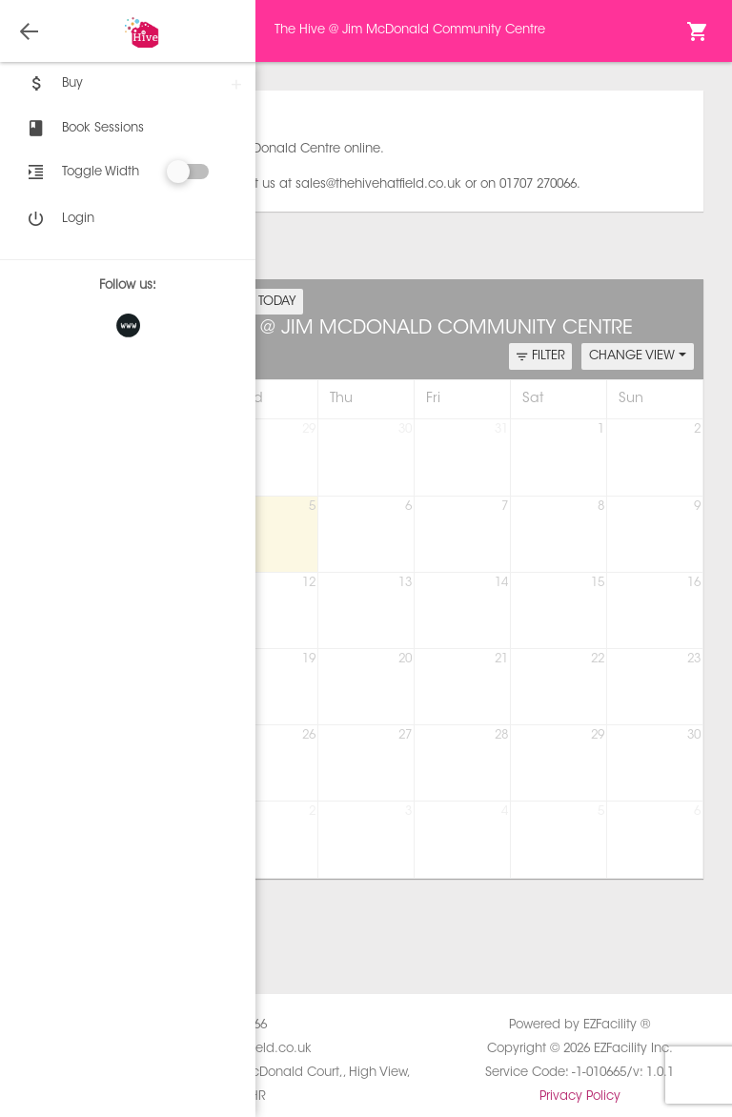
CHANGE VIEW (637, 356)
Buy (53, 84)
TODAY (277, 301)
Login (59, 219)
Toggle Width (100, 172)
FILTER (541, 357)
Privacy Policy (579, 1096)
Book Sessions (84, 129)
